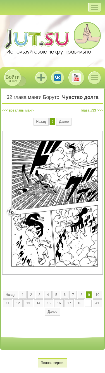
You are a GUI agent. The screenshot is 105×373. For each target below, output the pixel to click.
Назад (41, 122)
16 (59, 303)
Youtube (76, 77)
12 (18, 303)
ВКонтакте (57, 77)
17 (69, 303)
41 (97, 303)
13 (28, 303)
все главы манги (21, 110)
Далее (64, 122)
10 (97, 295)
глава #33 (88, 110)
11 (7, 303)
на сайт (13, 78)
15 (49, 303)
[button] (94, 7)
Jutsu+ (41, 78)
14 (38, 303)
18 (79, 303)
